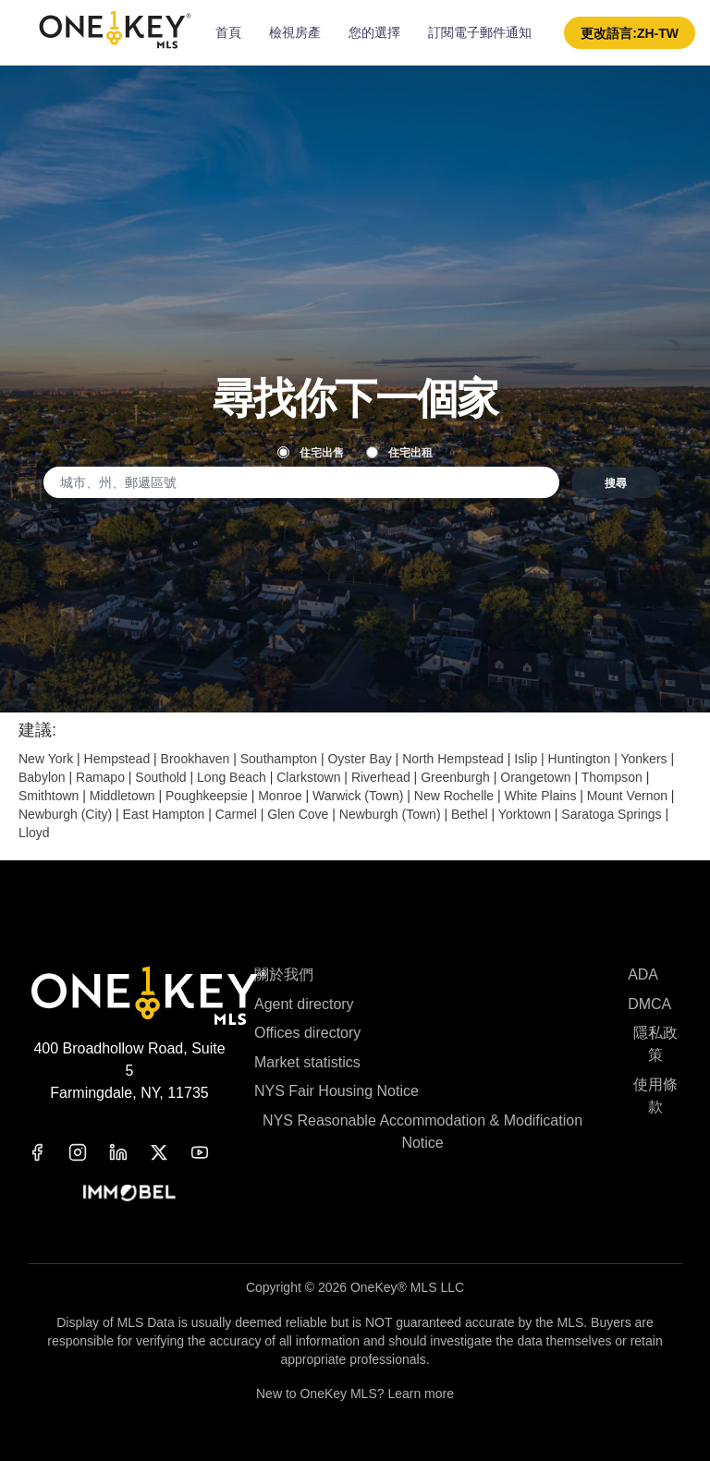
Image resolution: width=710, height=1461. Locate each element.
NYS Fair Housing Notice (336, 1091)
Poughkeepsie (206, 795)
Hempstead (117, 758)
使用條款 (655, 1095)
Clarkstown (308, 777)
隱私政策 (655, 1044)
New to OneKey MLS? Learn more (355, 1393)
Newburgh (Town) (390, 814)
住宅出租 (399, 451)
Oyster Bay (359, 758)
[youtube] (210, 1152)
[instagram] (88, 1152)
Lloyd (33, 832)
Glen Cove (297, 814)
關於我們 (283, 974)
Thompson (612, 777)
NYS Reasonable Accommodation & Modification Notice (422, 1132)
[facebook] (48, 1152)
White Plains (541, 795)
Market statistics (307, 1062)
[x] (170, 1152)
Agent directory (304, 1004)
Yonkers (643, 758)
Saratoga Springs (611, 814)
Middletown (122, 795)
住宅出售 (310, 451)
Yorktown (524, 814)
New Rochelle (454, 795)
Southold (160, 777)
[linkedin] (129, 1152)
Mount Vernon (627, 795)
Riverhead (380, 777)
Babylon (42, 777)
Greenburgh (455, 777)
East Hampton (164, 814)
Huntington (579, 758)
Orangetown (535, 777)
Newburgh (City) (65, 814)
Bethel (469, 814)
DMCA (649, 1004)
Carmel (236, 814)
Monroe (279, 795)
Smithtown (48, 795)
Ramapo (100, 777)
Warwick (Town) (357, 795)
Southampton (278, 758)
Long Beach (231, 777)
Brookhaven (195, 758)
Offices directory (307, 1033)
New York (45, 758)
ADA (643, 974)
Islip (525, 758)
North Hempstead (453, 758)
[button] (629, 33)
